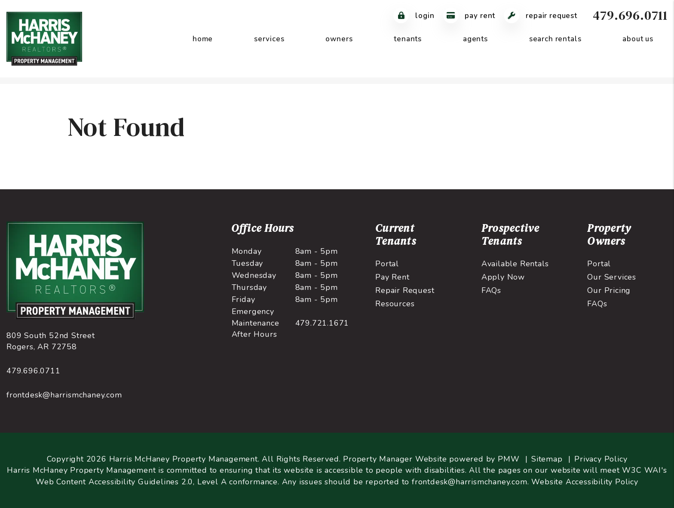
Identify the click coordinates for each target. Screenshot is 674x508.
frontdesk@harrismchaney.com (64, 395)
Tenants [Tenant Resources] (408, 39)
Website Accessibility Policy (584, 482)
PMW (508, 459)
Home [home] (203, 39)
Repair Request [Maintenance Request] (540, 16)
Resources (394, 304)
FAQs (491, 290)
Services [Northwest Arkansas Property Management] (269, 39)
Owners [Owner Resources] (338, 39)
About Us (637, 39)
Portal (387, 264)
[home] (44, 38)
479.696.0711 (630, 15)
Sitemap (547, 459)
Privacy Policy (600, 459)
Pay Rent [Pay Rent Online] (469, 16)
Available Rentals (515, 264)
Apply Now (503, 277)
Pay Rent (392, 277)
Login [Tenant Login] (413, 16)
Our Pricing (609, 290)
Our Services (611, 277)
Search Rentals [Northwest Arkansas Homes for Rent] (555, 39)
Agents (475, 39)
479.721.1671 (322, 323)
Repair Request (404, 290)
